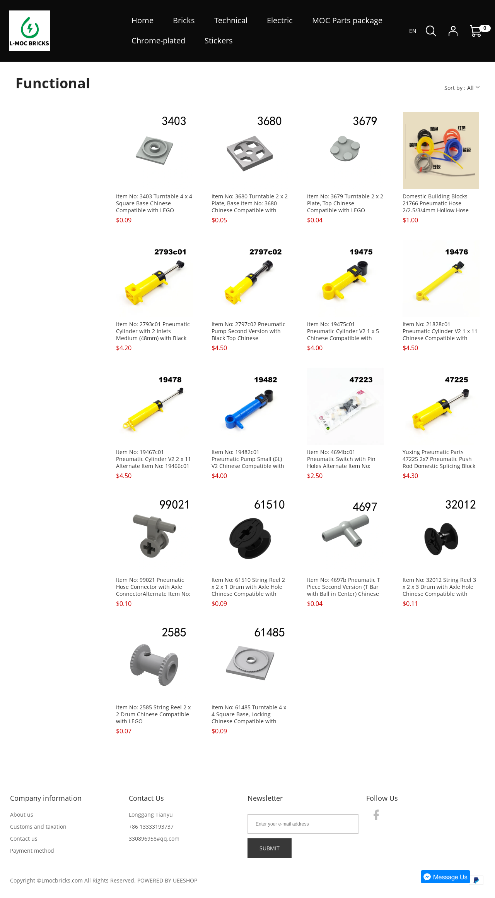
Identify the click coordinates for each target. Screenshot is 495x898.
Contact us (24, 838)
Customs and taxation (38, 826)
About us (21, 814)
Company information (46, 798)
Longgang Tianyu (151, 814)
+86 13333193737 (151, 826)
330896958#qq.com (154, 838)
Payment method (32, 850)
